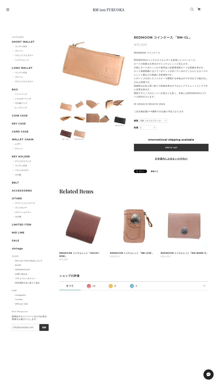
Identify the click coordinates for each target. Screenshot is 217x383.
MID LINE (18, 232)
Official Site (21, 304)
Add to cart (171, 147)
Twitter (19, 299)
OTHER (17, 198)
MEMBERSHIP (22, 269)
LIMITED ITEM (21, 224)
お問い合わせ (21, 274)
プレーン (19, 51)
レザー (18, 144)
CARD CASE (20, 131)
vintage (17, 248)
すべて (70, 286)
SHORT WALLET (23, 41)
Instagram (20, 295)
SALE (15, 240)
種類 (136, 121)
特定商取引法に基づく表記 (27, 283)
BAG (15, 89)
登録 (44, 327)
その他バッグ (21, 103)
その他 (18, 175)
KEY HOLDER (21, 156)
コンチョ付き (21, 46)
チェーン (19, 148)
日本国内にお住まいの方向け (171, 158)
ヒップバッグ (21, 107)
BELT (15, 182)
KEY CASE (19, 123)
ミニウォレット (22, 60)
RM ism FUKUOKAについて (29, 261)
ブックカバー (21, 207)
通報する (154, 171)
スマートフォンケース (25, 203)
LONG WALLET (22, 68)
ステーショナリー (23, 212)
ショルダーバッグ (23, 98)
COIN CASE (20, 115)
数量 (136, 127)
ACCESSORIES (22, 190)
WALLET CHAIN (23, 139)
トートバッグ (21, 94)
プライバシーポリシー (25, 278)
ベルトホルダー (22, 170)
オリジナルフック (23, 161)
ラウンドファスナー (24, 55)
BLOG (18, 265)
